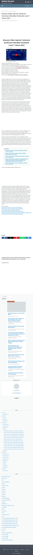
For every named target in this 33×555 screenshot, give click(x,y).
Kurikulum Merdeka (7, 500)
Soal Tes (4, 529)
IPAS (4, 483)
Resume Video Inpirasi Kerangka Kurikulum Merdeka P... (14, 447)
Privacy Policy (16, 549)
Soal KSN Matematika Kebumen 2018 (10, 518)
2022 (4, 452)
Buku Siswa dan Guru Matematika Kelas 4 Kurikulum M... (14, 434)
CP (3, 480)
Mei (5, 462)
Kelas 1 (4, 487)
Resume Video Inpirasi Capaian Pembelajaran (11, 210)
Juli (5, 417)
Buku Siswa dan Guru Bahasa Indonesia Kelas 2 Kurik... (14, 437)
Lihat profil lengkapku (16, 393)
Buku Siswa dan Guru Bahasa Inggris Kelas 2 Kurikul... (14, 440)
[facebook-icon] (26, 2)
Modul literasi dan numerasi (8, 505)
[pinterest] (16, 238)
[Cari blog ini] (7, 296)
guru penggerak (6, 481)
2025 (4, 412)
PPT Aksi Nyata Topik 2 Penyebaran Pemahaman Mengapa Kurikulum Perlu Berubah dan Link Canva (16, 334)
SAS (3, 516)
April (5, 463)
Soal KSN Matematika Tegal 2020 (9, 527)
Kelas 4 (4, 492)
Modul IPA (5, 503)
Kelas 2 (4, 489)
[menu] (3, 6)
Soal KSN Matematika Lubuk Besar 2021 (11, 525)
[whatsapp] (22, 238)
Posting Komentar (14, 20)
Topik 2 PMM (5, 536)
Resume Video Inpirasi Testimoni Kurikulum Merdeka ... (14, 444)
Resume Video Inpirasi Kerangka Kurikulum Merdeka (12, 208)
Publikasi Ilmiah (6, 514)
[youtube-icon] (28, 2)
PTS (3, 512)
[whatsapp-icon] (30, 2)
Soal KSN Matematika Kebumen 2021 (10, 523)
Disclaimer (22, 549)
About (8, 549)
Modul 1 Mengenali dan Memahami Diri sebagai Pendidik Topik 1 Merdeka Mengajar (16, 341)
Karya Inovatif (5, 485)
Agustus (6, 427)
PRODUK (16, 551)
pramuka (4, 511)
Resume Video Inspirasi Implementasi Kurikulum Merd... (14, 442)
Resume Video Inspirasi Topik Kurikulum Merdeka (12, 207)
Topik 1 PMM (5, 534)
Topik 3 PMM (5, 538)
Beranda (4, 549)
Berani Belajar (8, 1)
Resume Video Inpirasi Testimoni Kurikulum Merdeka (12, 211)
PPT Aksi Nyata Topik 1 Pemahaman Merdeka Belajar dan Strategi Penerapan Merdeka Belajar (16, 320)
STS (3, 531)
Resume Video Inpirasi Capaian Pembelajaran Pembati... (14, 445)
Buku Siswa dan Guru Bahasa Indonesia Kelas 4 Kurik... (14, 432)
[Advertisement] (16, 30)
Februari (6, 420)
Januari (5, 450)
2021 (4, 468)
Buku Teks (5, 478)
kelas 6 (4, 496)
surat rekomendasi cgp (7, 532)
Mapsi (4, 501)
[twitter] (11, 238)
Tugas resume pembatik (8, 540)
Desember (6, 424)
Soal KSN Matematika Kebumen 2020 (10, 521)
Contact (11, 549)
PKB (3, 509)
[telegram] (28, 238)
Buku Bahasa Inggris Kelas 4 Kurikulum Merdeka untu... (14, 430)
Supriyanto (16, 390)
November (6, 414)
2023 (4, 422)
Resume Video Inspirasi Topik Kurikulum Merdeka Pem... (14, 449)
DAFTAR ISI (27, 549)
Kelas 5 (4, 494)
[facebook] (5, 238)
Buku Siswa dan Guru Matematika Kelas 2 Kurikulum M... (14, 435)
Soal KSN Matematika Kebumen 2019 (10, 520)
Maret (5, 419)
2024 (4, 415)
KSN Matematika (6, 498)
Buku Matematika (6, 476)
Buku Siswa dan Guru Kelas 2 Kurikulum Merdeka (13, 439)
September (6, 459)
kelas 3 (4, 491)
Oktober (6, 457)
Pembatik (4, 507)
